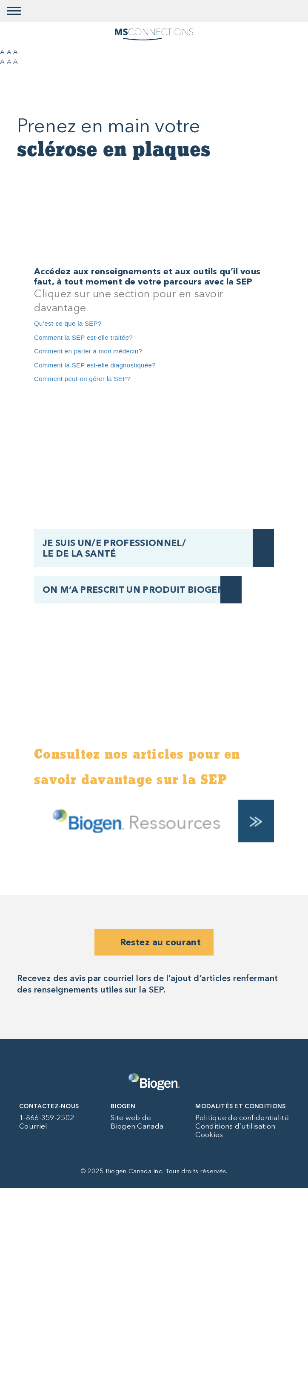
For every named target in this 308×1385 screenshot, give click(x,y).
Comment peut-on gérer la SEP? (82, 378)
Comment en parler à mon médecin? (88, 351)
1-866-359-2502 (46, 1117)
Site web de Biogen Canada (137, 1121)
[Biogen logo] (154, 1081)
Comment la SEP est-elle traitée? (83, 337)
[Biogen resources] (154, 820)
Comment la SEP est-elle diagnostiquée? (95, 365)
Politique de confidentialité (242, 1117)
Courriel (33, 1126)
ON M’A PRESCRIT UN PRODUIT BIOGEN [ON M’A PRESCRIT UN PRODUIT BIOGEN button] (134, 589)
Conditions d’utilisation (235, 1126)
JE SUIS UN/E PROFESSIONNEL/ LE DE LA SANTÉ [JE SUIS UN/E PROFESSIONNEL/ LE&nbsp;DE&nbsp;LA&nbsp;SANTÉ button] (114, 548)
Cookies (209, 1134)
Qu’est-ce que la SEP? (68, 323)
